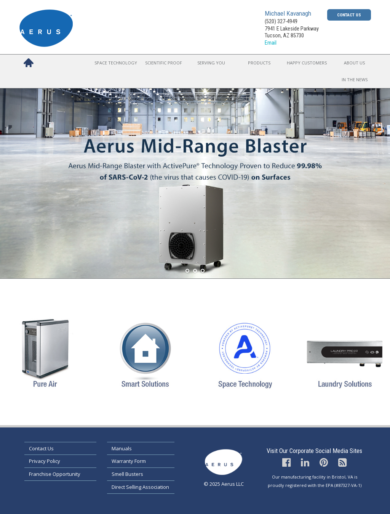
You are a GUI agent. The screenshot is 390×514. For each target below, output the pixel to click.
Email (271, 43)
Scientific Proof (163, 63)
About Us (354, 63)
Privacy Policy (44, 461)
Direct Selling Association (140, 486)
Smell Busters (127, 474)
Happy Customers (307, 63)
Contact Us (349, 15)
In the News (355, 79)
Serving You (211, 63)
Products (259, 63)
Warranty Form (129, 461)
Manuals (122, 448)
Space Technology (115, 63)
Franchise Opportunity (54, 474)
